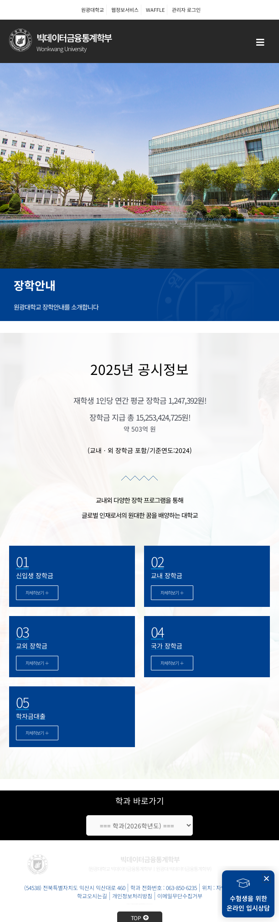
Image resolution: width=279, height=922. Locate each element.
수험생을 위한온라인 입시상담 (248, 903)
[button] (266, 878)
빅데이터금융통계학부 (74, 37)
